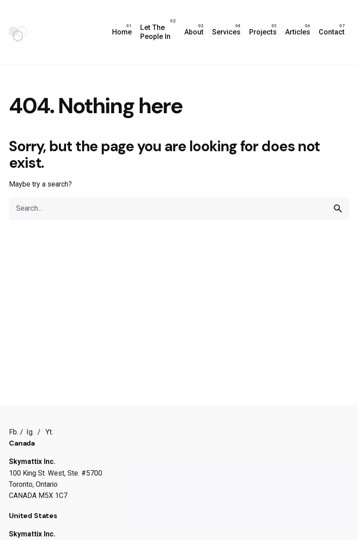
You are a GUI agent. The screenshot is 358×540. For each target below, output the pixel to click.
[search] (338, 208)
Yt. (49, 432)
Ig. (30, 432)
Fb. (13, 432)
